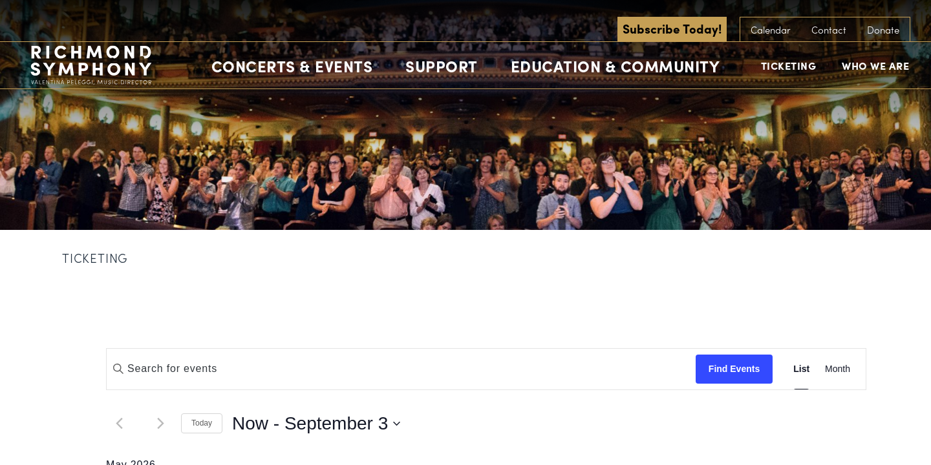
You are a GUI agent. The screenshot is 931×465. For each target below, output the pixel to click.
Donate (883, 30)
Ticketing (789, 65)
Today (201, 423)
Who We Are (875, 65)
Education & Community (615, 66)
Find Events (734, 369)
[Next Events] (160, 423)
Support (441, 66)
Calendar (771, 30)
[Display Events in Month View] (837, 369)
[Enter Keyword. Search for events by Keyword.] (401, 368)
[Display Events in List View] (801, 369)
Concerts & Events (292, 66)
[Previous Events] (119, 423)
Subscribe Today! (672, 28)
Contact (828, 30)
